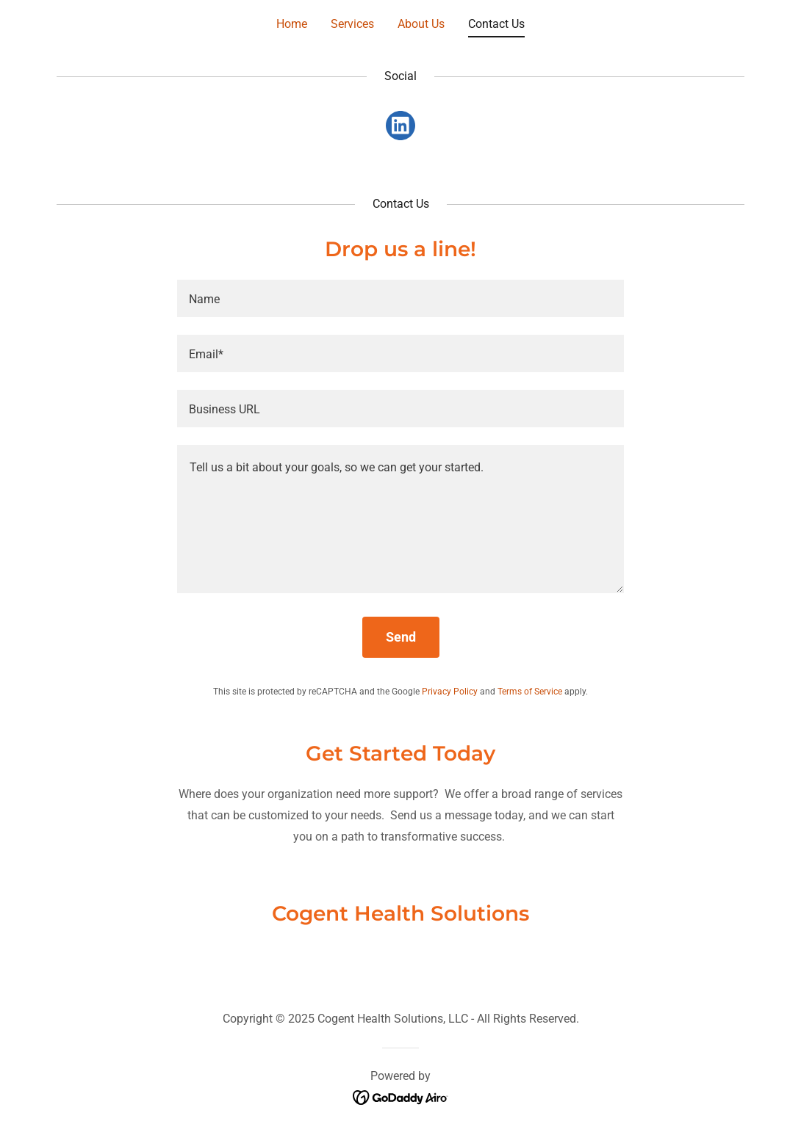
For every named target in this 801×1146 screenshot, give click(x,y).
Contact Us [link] (496, 24)
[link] (400, 128)
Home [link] (291, 24)
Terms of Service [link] (530, 691)
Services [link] (352, 24)
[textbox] (400, 298)
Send (401, 637)
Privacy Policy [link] (450, 691)
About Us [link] (421, 24)
